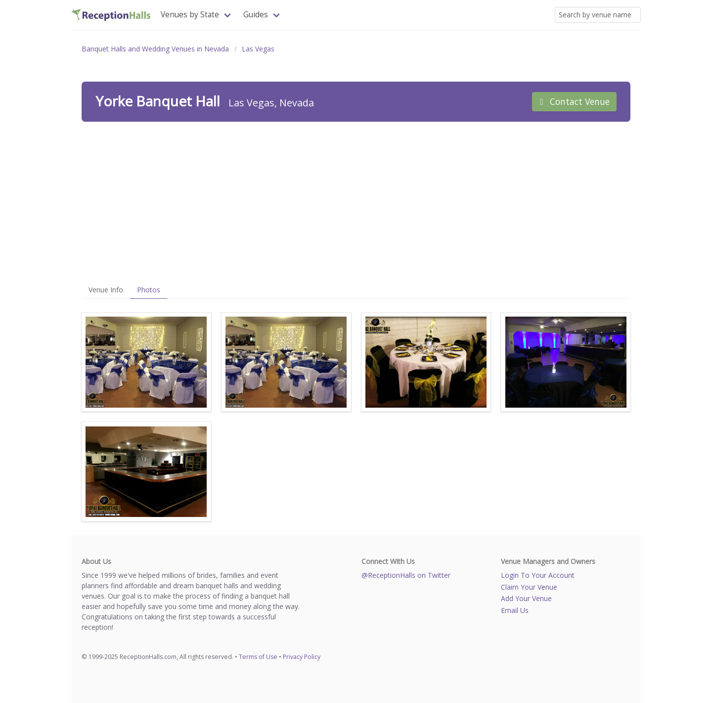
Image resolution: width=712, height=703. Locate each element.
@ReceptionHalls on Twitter (405, 575)
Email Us (515, 610)
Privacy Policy (301, 657)
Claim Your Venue (529, 587)
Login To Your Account (538, 575)
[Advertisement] (356, 201)
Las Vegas (258, 48)
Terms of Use (258, 657)
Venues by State (190, 14)
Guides (255, 14)
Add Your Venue (526, 598)
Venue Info (106, 289)
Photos (148, 289)
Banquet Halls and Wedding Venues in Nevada (155, 48)
